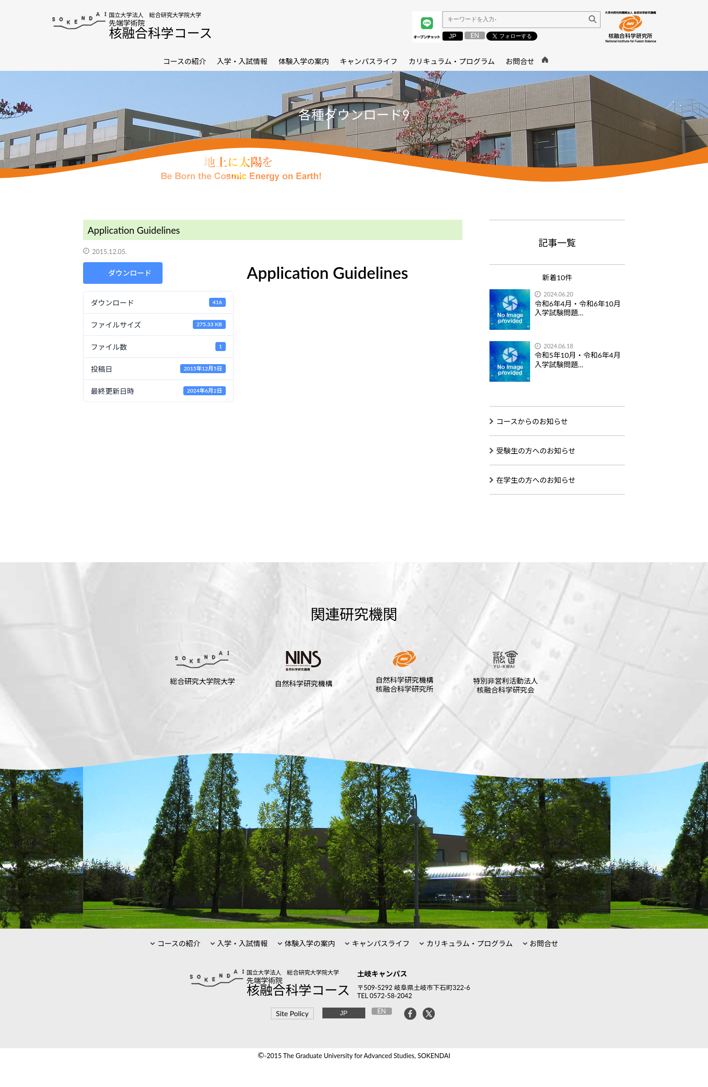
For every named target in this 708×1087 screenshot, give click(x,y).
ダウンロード (129, 272)
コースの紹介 (177, 943)
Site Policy (292, 1013)
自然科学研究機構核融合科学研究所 (404, 684)
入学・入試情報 (241, 943)
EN (474, 35)
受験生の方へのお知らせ (536, 450)
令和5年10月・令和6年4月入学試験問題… (577, 360)
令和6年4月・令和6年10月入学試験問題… (577, 308)
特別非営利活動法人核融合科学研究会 (505, 685)
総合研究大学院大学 (202, 681)
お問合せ (543, 943)
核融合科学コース (160, 33)
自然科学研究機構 (303, 683)
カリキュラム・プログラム (468, 943)
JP (452, 36)
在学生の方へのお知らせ (536, 480)
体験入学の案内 (309, 943)
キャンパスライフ (380, 943)
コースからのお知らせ (532, 421)
